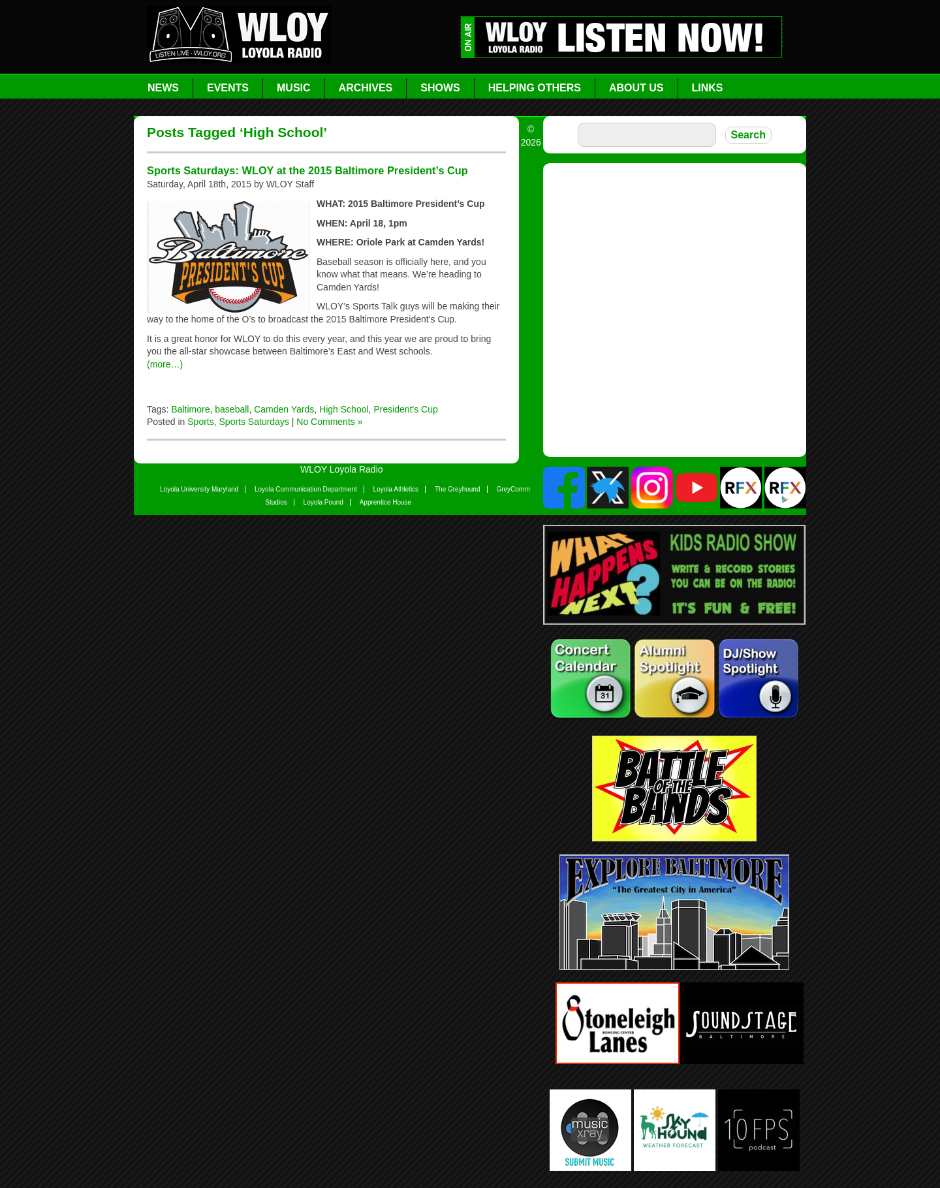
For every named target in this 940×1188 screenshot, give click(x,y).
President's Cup (405, 409)
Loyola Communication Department (306, 489)
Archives (366, 87)
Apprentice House (386, 502)
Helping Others (534, 87)
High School (344, 409)
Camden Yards (284, 409)
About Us (636, 87)
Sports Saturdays (254, 421)
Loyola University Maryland (199, 489)
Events (228, 87)
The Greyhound (457, 489)
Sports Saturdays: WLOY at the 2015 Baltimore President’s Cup (307, 170)
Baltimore (190, 409)
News (163, 87)
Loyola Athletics (396, 489)
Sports (200, 421)
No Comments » (329, 421)
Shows (440, 87)
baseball (232, 409)
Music (294, 87)
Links (707, 87)
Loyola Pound (323, 502)
